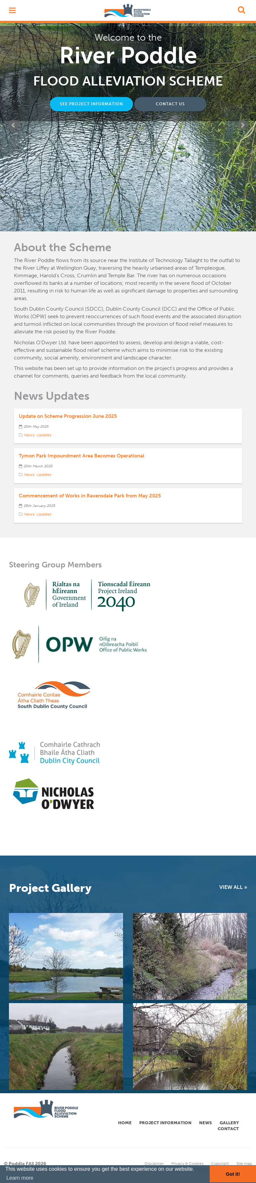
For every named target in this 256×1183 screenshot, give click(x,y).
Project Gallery (50, 888)
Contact (228, 1128)
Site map (244, 1163)
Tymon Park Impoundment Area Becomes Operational (81, 456)
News (29, 435)
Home (125, 1122)
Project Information (165, 1122)
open (11, 10)
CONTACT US (170, 104)
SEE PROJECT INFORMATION (91, 104)
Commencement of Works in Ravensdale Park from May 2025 (90, 496)
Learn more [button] (19, 1178)
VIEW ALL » (233, 887)
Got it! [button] (233, 1174)
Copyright (220, 1163)
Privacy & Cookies (187, 1163)
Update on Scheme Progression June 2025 (68, 416)
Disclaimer (154, 1163)
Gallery (229, 1122)
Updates (43, 435)
